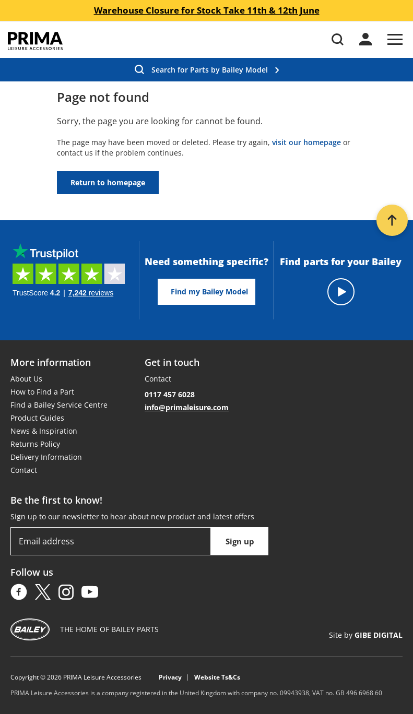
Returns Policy (35, 444)
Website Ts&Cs (217, 677)
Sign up (240, 541)
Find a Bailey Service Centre (59, 405)
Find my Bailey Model (209, 291)
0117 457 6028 (170, 394)
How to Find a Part (42, 392)
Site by (366, 635)
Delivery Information (46, 457)
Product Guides (37, 418)
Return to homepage (107, 182)
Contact (23, 470)
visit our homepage (306, 142)
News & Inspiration (43, 431)
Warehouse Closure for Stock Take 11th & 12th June (207, 10)
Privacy (170, 677)
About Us (26, 379)
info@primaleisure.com (187, 407)
